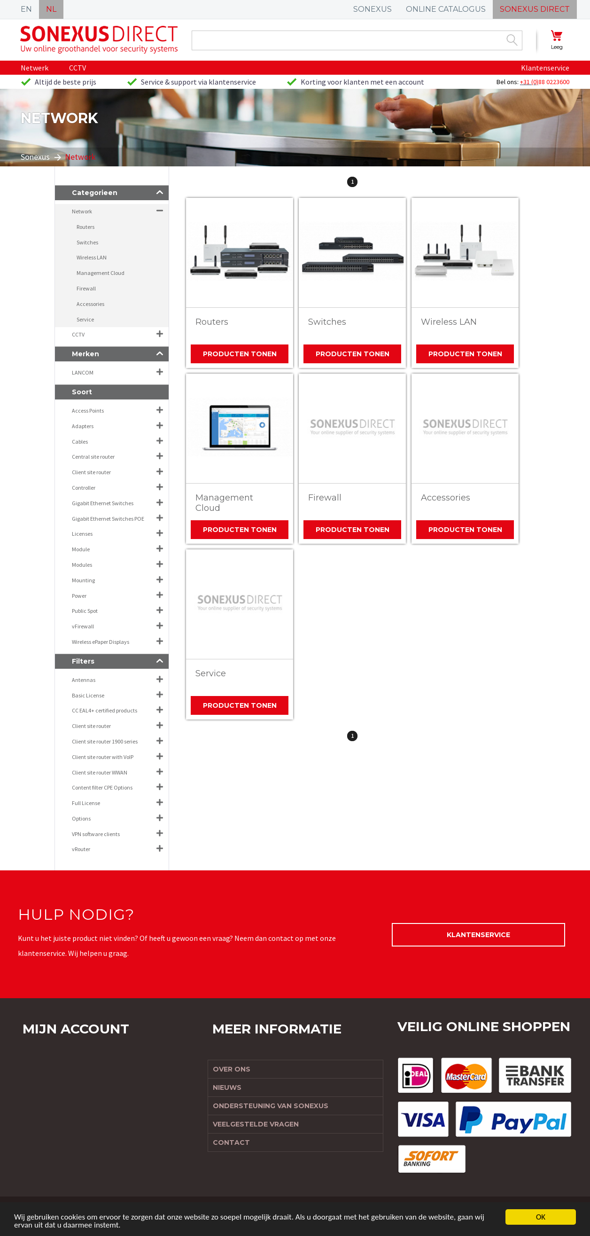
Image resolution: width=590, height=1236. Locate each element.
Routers (211, 322)
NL (51, 9)
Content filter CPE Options (102, 787)
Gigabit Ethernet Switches (102, 503)
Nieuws (227, 1087)
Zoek (512, 40)
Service (210, 673)
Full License (86, 802)
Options (81, 818)
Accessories (445, 498)
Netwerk (34, 67)
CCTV (77, 67)
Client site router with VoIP (102, 756)
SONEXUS (372, 9)
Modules (82, 564)
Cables (80, 441)
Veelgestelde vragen (256, 1124)
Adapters (82, 426)
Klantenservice (545, 67)
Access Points (88, 410)
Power (79, 595)
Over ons (231, 1069)
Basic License (88, 695)
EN (26, 9)
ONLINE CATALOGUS (446, 9)
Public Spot (85, 610)
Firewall (325, 498)
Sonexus (35, 156)
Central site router (93, 456)
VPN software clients (96, 833)
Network (82, 211)
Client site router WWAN (99, 772)
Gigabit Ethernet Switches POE (108, 518)
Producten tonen (240, 354)
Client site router (91, 472)
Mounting (83, 580)
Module (81, 549)
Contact (231, 1142)
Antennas (83, 679)
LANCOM (82, 372)
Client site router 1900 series (105, 741)
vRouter (81, 849)
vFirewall (83, 626)
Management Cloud (224, 503)
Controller (83, 487)
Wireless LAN (449, 322)
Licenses (82, 533)
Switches (327, 322)
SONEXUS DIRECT (535, 9)
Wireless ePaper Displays (100, 641)
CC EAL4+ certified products (104, 710)
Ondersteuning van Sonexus (270, 1106)
